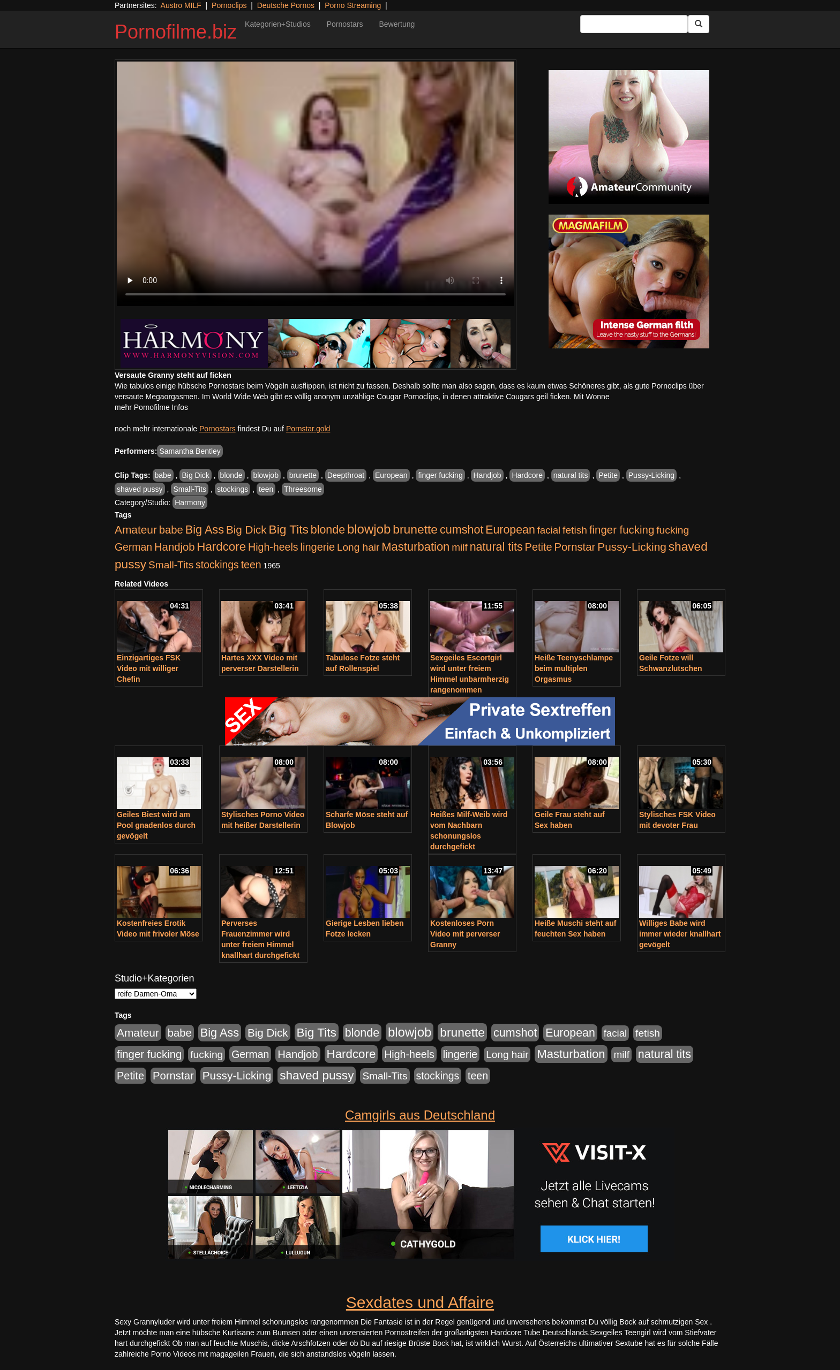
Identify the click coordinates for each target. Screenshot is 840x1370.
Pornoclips (229, 5)
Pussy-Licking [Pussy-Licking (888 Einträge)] (631, 547)
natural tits (570, 475)
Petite (608, 475)
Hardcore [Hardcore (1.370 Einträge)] (221, 546)
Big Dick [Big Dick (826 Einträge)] (246, 529)
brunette (303, 475)
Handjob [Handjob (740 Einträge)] (174, 547)
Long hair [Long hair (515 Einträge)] (358, 547)
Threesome (303, 489)
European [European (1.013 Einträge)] (510, 529)
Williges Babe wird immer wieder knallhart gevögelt (680, 934)
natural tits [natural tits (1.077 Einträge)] (496, 547)
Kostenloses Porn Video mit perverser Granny (465, 934)
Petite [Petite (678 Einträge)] (538, 547)
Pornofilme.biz (176, 32)
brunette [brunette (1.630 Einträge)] (415, 529)
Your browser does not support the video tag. (315, 184)
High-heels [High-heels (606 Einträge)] (273, 547)
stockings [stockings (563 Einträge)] (217, 564)
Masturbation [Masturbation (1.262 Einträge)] (415, 546)
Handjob (487, 475)
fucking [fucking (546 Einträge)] (672, 530)
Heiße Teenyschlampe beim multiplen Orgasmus (574, 668)
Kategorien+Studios (278, 24)
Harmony (190, 502)
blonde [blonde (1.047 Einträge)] (328, 529)
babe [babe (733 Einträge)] (171, 530)
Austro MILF (181, 5)
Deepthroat (345, 475)
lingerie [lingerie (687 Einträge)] (317, 547)
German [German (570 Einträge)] (133, 547)
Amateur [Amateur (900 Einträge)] (136, 529)
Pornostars (345, 24)
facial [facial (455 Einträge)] (549, 530)
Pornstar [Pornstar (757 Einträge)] (575, 547)
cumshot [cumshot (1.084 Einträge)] (461, 529)
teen (266, 489)
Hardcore (527, 475)
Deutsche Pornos (285, 5)
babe (163, 475)
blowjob (265, 475)
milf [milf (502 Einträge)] (460, 547)
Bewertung (397, 24)
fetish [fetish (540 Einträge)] (574, 530)
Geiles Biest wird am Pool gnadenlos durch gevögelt (156, 825)
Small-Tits (189, 489)
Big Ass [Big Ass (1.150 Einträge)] (204, 529)
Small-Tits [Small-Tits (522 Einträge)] (170, 564)
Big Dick (195, 475)
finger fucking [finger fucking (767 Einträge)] (621, 530)
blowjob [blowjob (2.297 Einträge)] (369, 529)
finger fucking (440, 475)
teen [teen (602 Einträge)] (251, 564)
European (391, 475)
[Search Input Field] (634, 24)
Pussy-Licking (651, 475)
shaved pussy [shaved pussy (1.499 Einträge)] (317, 1075)
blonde (231, 475)
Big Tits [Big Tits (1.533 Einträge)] (289, 529)
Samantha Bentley (189, 451)
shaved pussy (140, 489)
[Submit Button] (698, 24)
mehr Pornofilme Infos (151, 407)
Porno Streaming (353, 5)
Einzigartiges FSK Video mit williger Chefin (149, 668)
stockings (232, 489)
